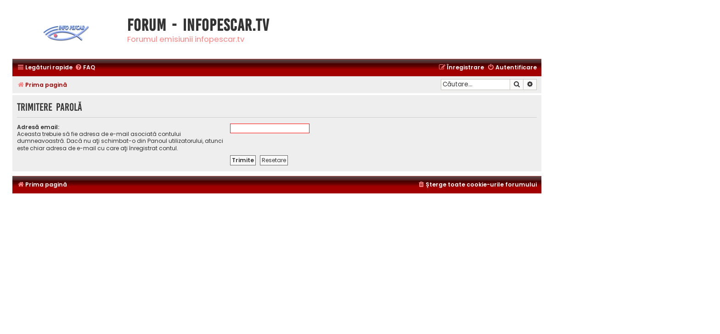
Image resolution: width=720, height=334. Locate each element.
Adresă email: (38, 127)
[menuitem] (85, 68)
